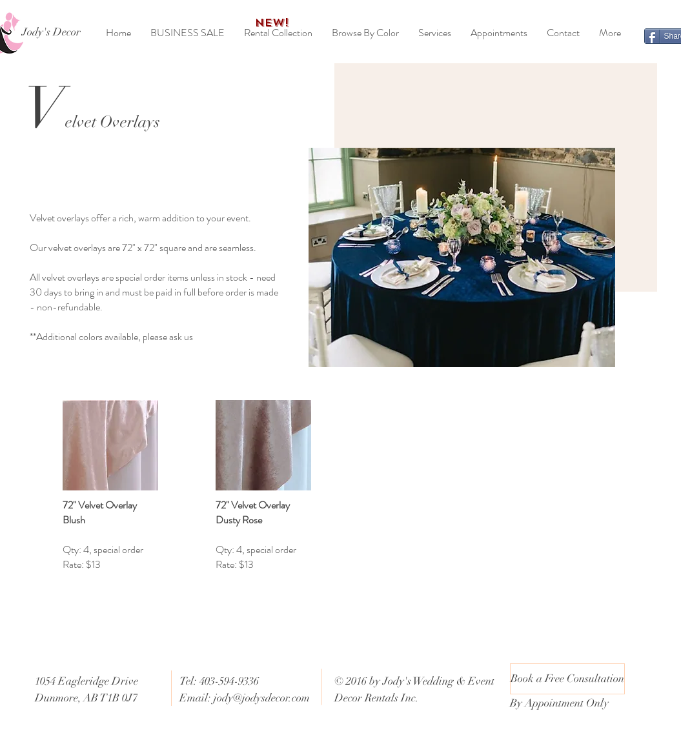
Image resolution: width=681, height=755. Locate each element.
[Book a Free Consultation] (567, 678)
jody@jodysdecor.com (262, 698)
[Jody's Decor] (51, 32)
